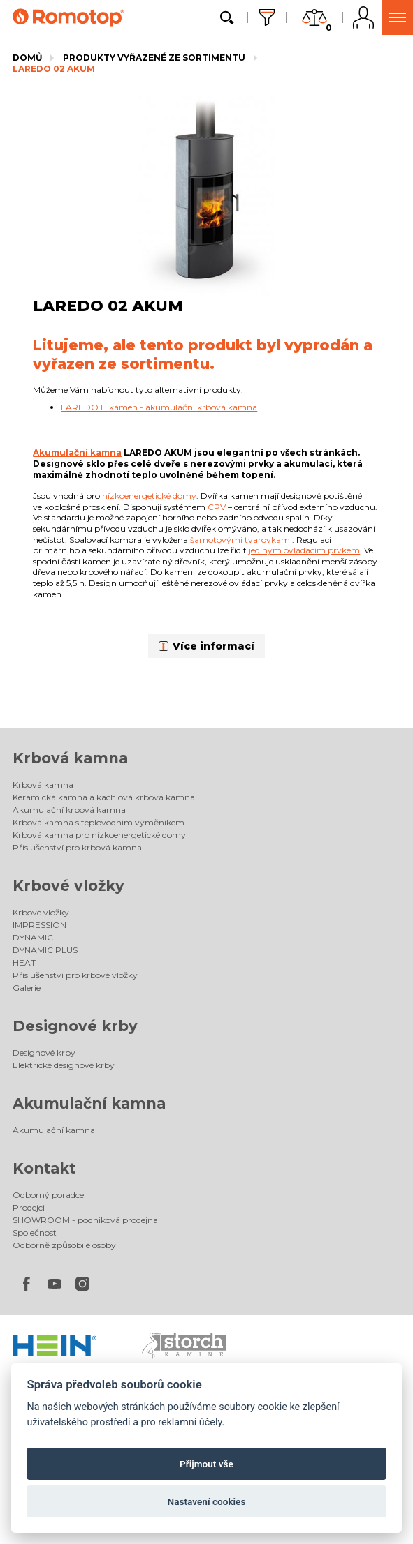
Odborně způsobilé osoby (64, 1245)
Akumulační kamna (77, 452)
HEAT (24, 962)
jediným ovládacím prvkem (304, 550)
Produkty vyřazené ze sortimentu (154, 57)
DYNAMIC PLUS (45, 950)
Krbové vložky (68, 885)
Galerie (27, 987)
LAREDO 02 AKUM (54, 68)
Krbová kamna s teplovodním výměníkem (98, 822)
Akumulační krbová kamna (69, 809)
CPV (217, 507)
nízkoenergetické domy (149, 495)
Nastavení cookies (207, 1501)
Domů (27, 57)
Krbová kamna (70, 758)
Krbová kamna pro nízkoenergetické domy (99, 835)
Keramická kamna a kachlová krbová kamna (104, 797)
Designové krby (75, 1026)
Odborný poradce (48, 1195)
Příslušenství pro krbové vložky (75, 975)
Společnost (35, 1232)
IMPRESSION (39, 925)
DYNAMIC (33, 937)
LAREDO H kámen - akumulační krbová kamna (159, 407)
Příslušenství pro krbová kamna (77, 847)
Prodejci (29, 1207)
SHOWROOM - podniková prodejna (85, 1220)
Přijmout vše (206, 1463)
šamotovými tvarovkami (241, 539)
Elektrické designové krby (64, 1065)
